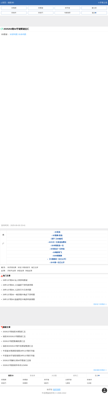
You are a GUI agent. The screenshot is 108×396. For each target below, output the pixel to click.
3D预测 (13, 8)
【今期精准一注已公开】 (57, 259)
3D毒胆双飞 (57, 252)
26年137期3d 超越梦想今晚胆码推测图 (19, 299)
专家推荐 (67, 13)
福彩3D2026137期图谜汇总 (14, 336)
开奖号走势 (11, 271)
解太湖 (94, 8)
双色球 (32, 375)
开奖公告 (102, 3)
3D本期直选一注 (57, 245)
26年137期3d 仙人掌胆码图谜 (15, 280)
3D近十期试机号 (24, 267)
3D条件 (13, 13)
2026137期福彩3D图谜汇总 (14, 332)
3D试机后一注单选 (57, 249)
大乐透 (54, 375)
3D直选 (57, 232)
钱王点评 (34, 267)
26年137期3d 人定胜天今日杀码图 (17, 290)
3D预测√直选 (57, 235)
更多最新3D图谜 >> (100, 370)
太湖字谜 (68, 380)
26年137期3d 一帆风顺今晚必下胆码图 (19, 295)
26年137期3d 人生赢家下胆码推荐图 (18, 285)
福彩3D (10, 3)
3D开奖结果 (11, 267)
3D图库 (25, 383)
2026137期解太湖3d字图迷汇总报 (17, 360)
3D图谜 (40, 8)
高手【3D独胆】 (57, 239)
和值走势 (28, 271)
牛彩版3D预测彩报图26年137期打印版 (19, 351)
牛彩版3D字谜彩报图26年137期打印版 (19, 356)
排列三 (75, 375)
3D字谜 (67, 8)
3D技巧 (40, 13)
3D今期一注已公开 (57, 262)
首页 (3, 3)
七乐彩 (89, 383)
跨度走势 (20, 271)
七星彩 (67, 383)
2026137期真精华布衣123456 (15, 365)
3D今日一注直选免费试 (57, 242)
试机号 (46, 383)
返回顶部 (56, 389)
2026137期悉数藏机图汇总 (14, 341)
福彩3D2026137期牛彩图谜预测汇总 (18, 346)
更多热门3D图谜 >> (100, 304)
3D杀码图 (22, 34)
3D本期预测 (57, 256)
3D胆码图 (14, 34)
